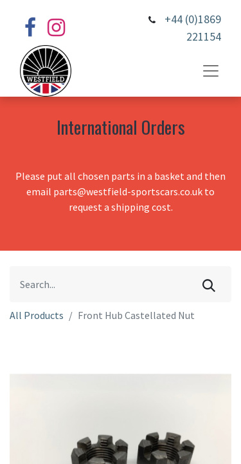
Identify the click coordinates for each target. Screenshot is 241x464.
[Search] (208, 284)
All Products (37, 315)
